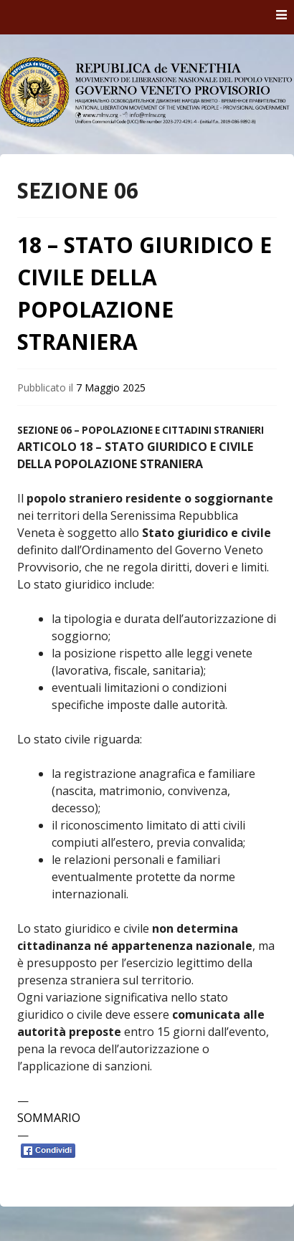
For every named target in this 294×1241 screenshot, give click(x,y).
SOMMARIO (48, 1118)
